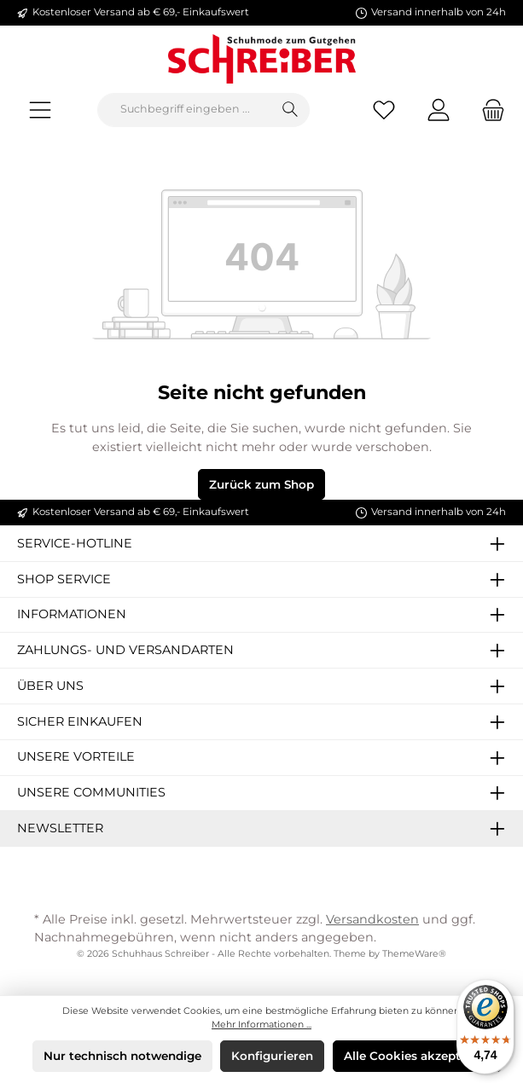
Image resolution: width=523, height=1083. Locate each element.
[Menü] (40, 109)
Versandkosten (372, 919)
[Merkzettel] (384, 109)
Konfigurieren (272, 1056)
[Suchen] (290, 110)
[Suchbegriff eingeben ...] (184, 110)
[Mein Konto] (438, 109)
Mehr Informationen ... (261, 1024)
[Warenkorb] (488, 109)
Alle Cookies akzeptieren (417, 1056)
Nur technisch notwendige (122, 1056)
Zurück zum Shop (261, 484)
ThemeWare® (414, 953)
